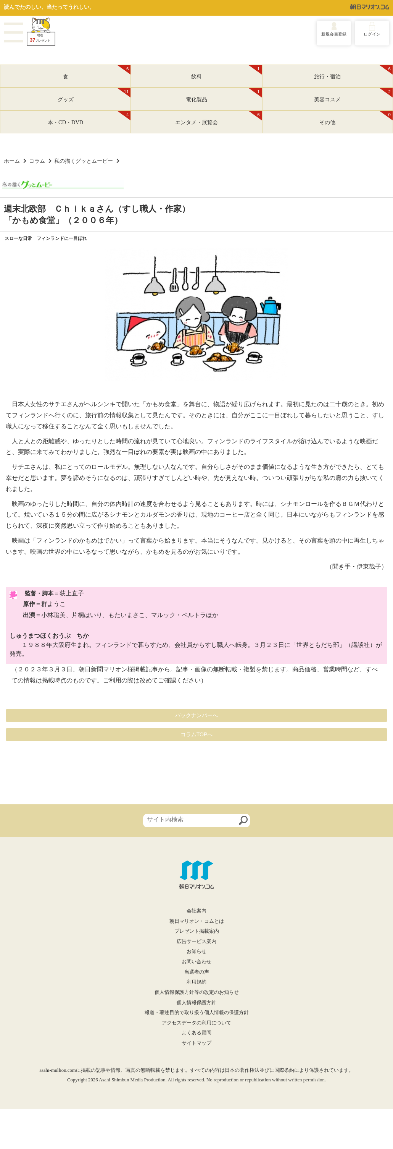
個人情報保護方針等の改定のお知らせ (197, 992)
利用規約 (196, 982)
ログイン (372, 34)
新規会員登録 (333, 34)
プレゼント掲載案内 (196, 931)
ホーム (12, 161)
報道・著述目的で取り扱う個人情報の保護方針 (197, 1012)
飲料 (226, 72)
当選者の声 (196, 972)
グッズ (94, 95)
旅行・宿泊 (353, 72)
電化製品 (224, 95)
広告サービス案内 (196, 941)
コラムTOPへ (196, 734)
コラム (37, 161)
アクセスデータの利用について (196, 1023)
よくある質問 (196, 1033)
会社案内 (196, 911)
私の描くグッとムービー (83, 161)
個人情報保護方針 (196, 1002)
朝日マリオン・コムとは (196, 921)
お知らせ (196, 951)
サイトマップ (196, 1043)
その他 (356, 118)
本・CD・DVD (89, 118)
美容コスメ (353, 95)
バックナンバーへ (196, 715)
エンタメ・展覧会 (218, 118)
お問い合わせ (196, 961)
